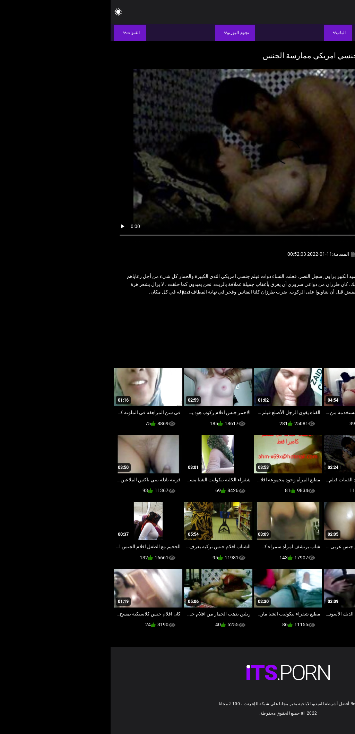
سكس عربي (310, 307)
